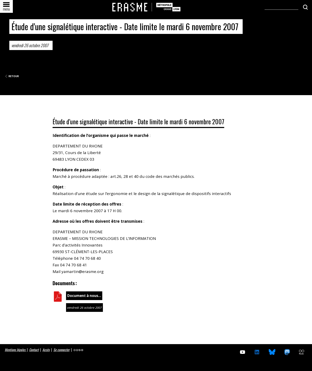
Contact (34, 349)
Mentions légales (15, 349)
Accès (46, 349)
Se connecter (61, 349)
